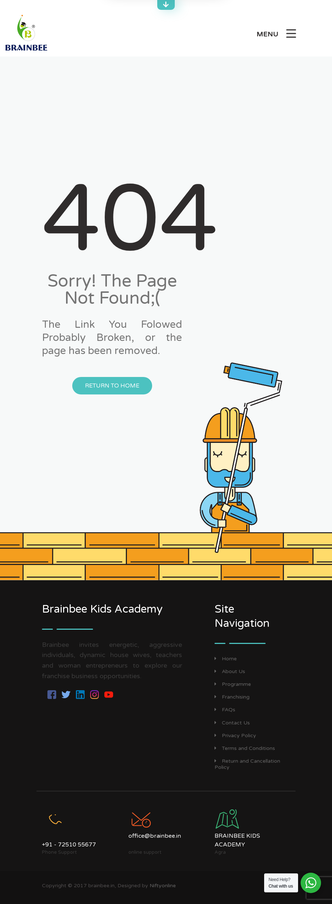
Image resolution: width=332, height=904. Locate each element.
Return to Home (112, 385)
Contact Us (232, 723)
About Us (230, 671)
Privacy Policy (235, 735)
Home (226, 659)
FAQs (225, 710)
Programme (233, 684)
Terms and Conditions (245, 748)
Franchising (232, 697)
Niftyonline (163, 886)
